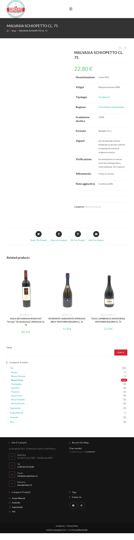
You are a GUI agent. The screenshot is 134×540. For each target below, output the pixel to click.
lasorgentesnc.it (24, 485)
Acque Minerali (16, 413)
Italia (120, 107)
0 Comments (90, 452)
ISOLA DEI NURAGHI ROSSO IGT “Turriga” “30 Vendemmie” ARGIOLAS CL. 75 (26, 321)
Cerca (9, 347)
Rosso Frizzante (106, 315)
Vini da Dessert (18, 403)
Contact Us (60, 526)
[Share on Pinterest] (78, 236)
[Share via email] (96, 236)
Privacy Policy (72, 526)
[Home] (8, 31)
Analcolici (14, 417)
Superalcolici (15, 408)
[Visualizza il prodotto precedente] (120, 48)
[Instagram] (81, 505)
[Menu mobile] (69, 9)
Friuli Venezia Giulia (107, 107)
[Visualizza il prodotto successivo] (125, 48)
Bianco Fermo (91, 207)
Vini (99, 207)
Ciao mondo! (75, 448)
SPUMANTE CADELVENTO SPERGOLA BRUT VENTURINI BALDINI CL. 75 (66, 320)
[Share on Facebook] (59, 236)
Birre (12, 422)
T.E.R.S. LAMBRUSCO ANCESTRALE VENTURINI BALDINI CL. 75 (108, 320)
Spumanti (65, 315)
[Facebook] (73, 505)
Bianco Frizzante (18, 376)
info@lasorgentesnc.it (27, 476)
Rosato (14, 372)
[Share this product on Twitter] (38, 236)
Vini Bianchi (104, 97)
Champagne (16, 384)
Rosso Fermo (24, 315)
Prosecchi (15, 392)
